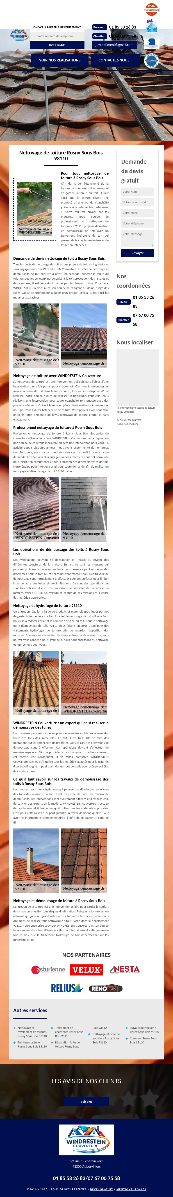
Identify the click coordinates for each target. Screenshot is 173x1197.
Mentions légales (131, 1189)
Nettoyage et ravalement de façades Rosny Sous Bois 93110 (32, 1032)
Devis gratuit (101, 1189)
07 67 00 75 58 (122, 36)
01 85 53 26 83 (122, 27)
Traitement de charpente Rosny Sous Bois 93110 (69, 1032)
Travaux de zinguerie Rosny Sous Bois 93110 (144, 1030)
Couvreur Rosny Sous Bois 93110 (143, 1040)
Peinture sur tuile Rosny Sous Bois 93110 (32, 1044)
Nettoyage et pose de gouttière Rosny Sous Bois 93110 (106, 1038)
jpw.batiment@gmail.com (114, 45)
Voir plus (86, 1102)
